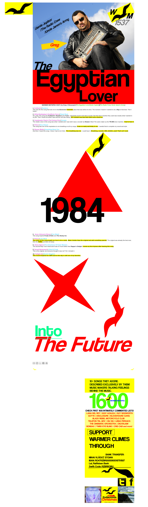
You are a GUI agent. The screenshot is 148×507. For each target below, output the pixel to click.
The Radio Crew (105, 105)
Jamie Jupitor (94, 105)
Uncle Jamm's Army (118, 105)
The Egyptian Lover (82, 105)
